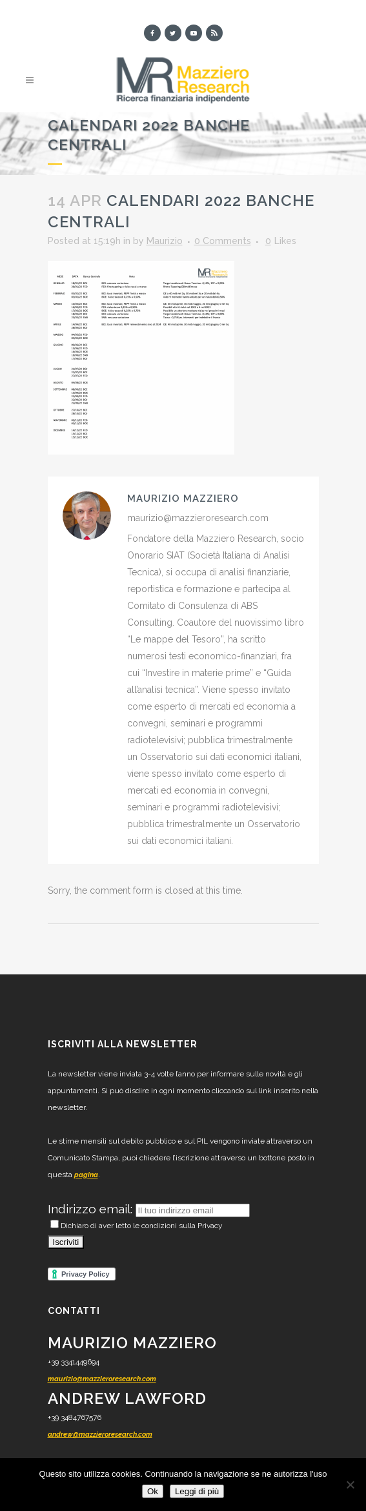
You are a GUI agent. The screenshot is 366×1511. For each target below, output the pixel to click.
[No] (349, 1484)
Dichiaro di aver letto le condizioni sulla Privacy (136, 1225)
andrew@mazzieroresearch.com (100, 1434)
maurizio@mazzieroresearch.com (102, 1379)
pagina (86, 1175)
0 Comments (222, 241)
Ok (152, 1491)
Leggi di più (197, 1491)
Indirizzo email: (92, 1209)
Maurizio (165, 241)
